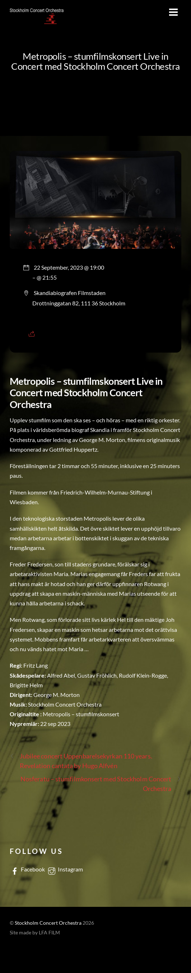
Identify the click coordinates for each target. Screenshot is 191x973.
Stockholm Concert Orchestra (48, 923)
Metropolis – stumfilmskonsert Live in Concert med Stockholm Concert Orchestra (95, 61)
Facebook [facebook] (27, 869)
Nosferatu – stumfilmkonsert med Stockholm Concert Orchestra (101, 783)
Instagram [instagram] (65, 869)
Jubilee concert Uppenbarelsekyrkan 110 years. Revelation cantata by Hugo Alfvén (81, 760)
